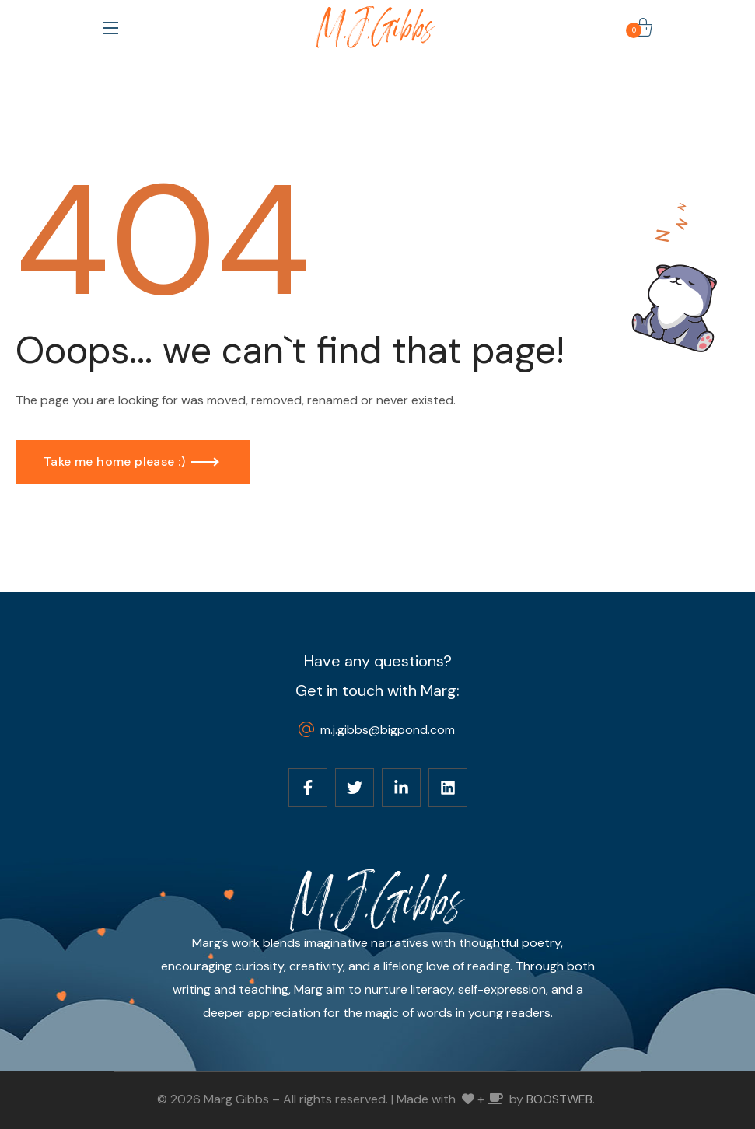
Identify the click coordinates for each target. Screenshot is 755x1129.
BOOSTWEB (559, 1099)
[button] (643, 27)
